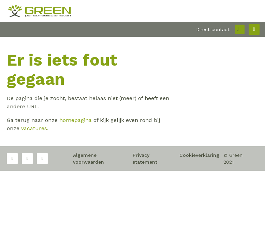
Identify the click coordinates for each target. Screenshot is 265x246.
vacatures (34, 128)
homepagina (75, 120)
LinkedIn (42, 158)
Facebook (12, 158)
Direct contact (213, 29)
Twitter (27, 158)
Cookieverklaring (199, 155)
